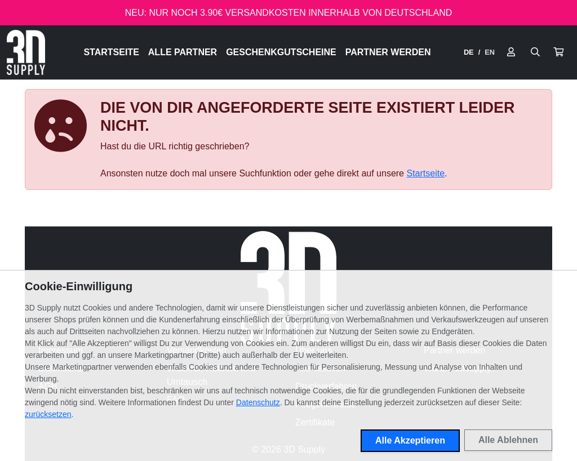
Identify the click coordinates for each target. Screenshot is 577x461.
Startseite (111, 52)
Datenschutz (258, 402)
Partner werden (388, 52)
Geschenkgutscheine (281, 52)
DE (469, 52)
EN (490, 52)
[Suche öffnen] (535, 52)
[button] (558, 52)
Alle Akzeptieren (410, 440)
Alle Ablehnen (508, 440)
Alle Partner (182, 52)
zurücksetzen (48, 414)
